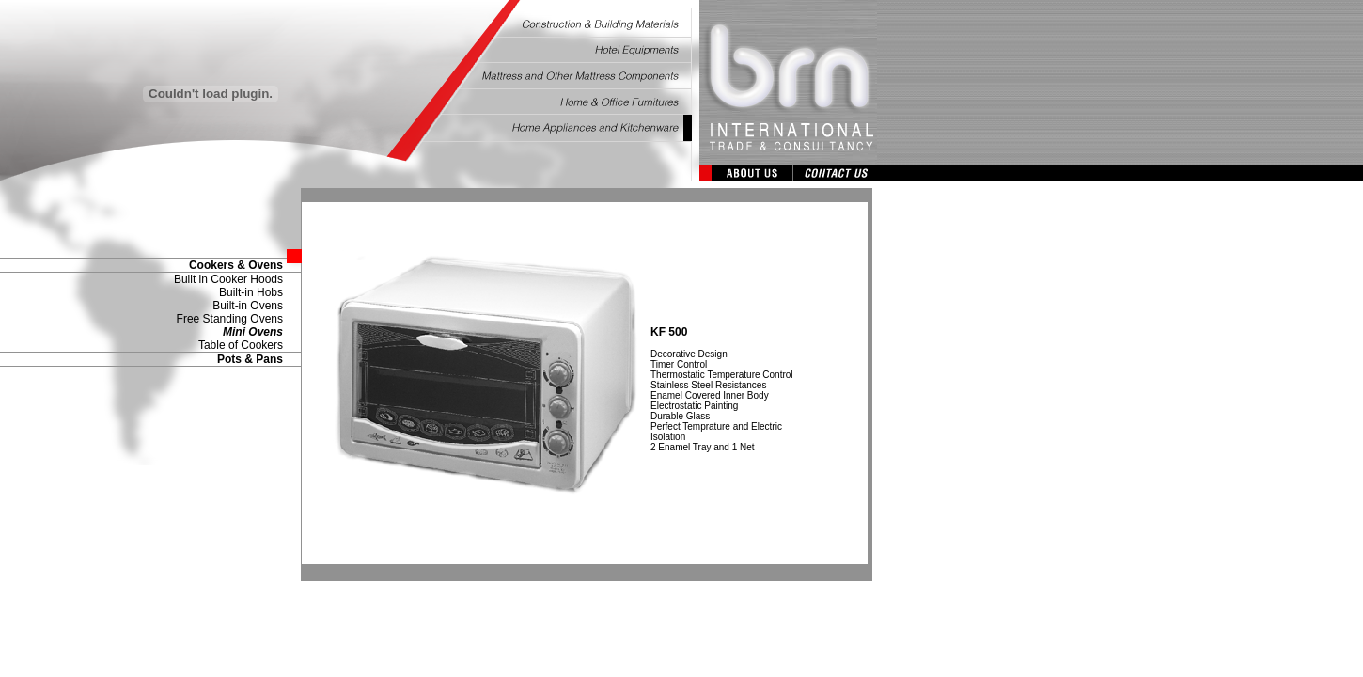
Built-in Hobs (251, 292)
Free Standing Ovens (230, 318)
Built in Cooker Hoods (228, 279)
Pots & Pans (250, 359)
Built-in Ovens (247, 305)
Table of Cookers (240, 345)
